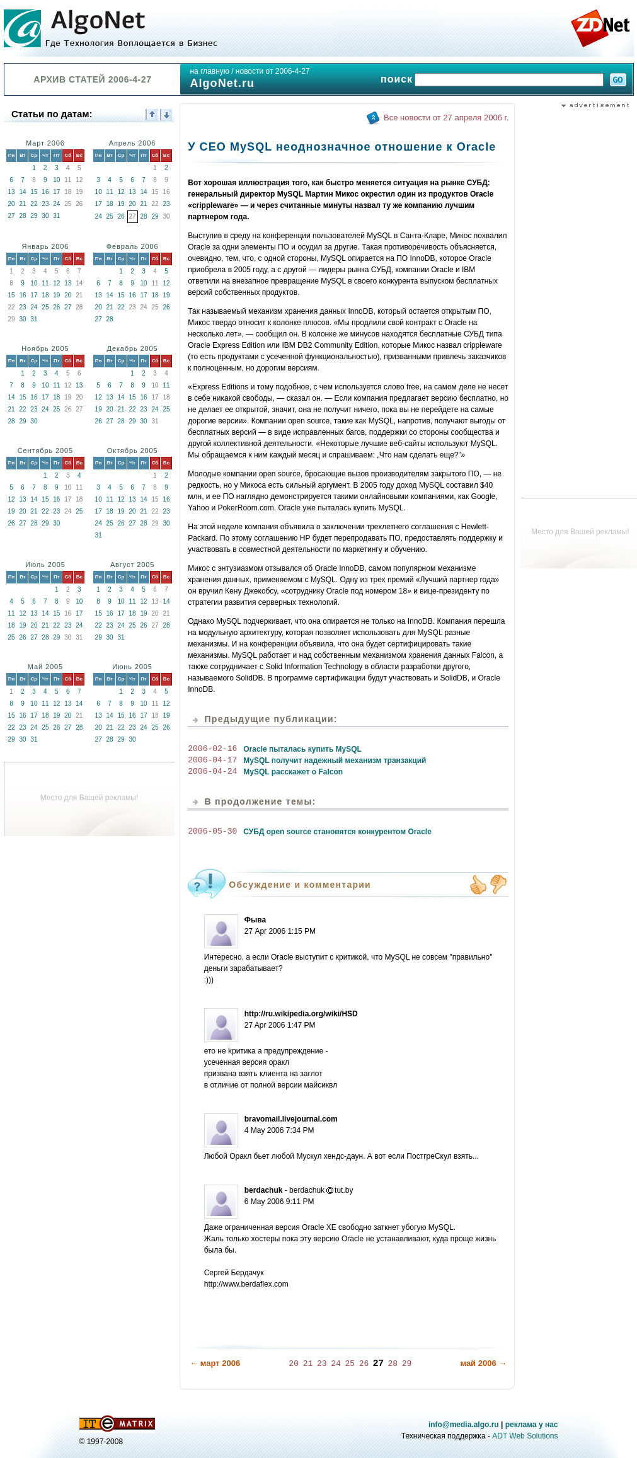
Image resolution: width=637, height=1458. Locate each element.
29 (33, 215)
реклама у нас (531, 1424)
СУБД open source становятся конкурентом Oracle (337, 831)
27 (11, 215)
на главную (209, 71)
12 (121, 191)
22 (33, 203)
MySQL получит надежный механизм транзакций (334, 760)
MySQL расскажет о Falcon (293, 771)
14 (22, 191)
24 (56, 203)
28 (22, 215)
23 (45, 203)
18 (109, 203)
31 (56, 215)
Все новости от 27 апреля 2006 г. (446, 117)
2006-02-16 (212, 749)
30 (45, 215)
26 (121, 216)
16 (45, 191)
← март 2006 (215, 1362)
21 (22, 203)
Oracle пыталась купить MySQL (302, 749)
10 (56, 179)
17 (56, 191)
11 (109, 191)
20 (11, 203)
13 (11, 191)
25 (109, 216)
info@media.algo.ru (463, 1424)
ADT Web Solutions (525, 1435)
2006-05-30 (212, 831)
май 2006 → (483, 1362)
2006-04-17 (212, 760)
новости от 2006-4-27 (273, 71)
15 (33, 191)
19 (121, 203)
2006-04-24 (212, 772)
